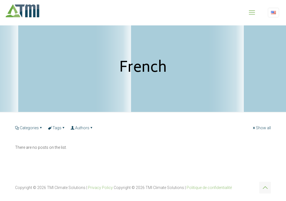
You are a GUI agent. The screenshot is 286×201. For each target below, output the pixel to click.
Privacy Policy (100, 187)
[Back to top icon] (265, 187)
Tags (56, 128)
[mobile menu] (252, 12)
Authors (81, 128)
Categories (29, 128)
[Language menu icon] (273, 12)
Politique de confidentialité (209, 187)
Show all (261, 128)
